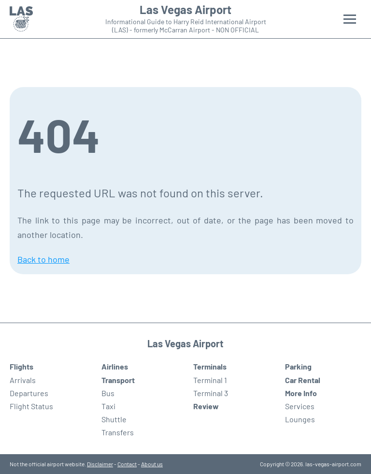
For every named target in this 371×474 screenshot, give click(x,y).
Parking (298, 366)
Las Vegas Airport (185, 9)
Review (206, 406)
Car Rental (302, 380)
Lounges (300, 419)
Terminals (210, 366)
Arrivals (23, 380)
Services (299, 406)
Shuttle (114, 419)
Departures (29, 393)
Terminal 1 (210, 380)
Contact (127, 463)
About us (152, 463)
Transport (118, 380)
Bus (107, 393)
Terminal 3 (210, 393)
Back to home (43, 259)
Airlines (114, 366)
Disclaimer (100, 463)
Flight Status (31, 406)
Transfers (117, 432)
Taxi (108, 406)
